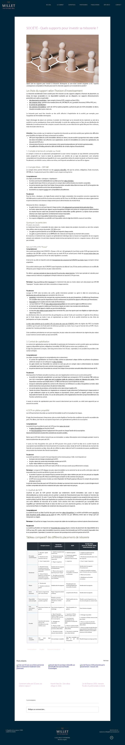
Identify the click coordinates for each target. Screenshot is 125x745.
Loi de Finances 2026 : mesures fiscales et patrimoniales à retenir (93, 685)
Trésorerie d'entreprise (53, 649)
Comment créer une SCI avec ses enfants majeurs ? (30, 685)
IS (63, 649)
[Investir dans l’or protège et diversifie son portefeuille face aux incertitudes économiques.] (62, 672)
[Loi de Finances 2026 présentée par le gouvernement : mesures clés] (94, 672)
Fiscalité (41, 649)
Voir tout (105, 660)
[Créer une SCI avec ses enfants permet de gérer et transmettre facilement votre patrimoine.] (31, 672)
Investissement (32, 649)
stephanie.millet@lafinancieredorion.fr (109, 732)
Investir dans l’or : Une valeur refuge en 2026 (60, 685)
